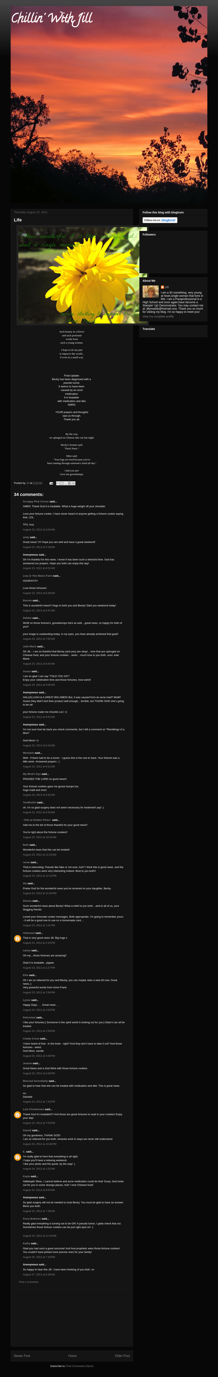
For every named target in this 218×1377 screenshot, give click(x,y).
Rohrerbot (29, 1017)
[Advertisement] (72, 1318)
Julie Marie (29, 646)
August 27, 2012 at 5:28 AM (39, 1274)
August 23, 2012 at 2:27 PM (39, 967)
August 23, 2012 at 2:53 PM (39, 1009)
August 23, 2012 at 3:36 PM (39, 1055)
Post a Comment (28, 1281)
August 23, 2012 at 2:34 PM (39, 992)
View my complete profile (158, 316)
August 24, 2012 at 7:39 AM (39, 1211)
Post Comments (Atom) (79, 1366)
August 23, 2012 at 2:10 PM (39, 942)
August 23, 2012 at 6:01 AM (39, 568)
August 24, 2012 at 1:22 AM (39, 1168)
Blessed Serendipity (35, 1080)
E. (24, 1151)
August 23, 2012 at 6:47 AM (39, 610)
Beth (26, 844)
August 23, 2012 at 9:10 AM (39, 745)
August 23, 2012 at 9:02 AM (39, 716)
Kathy (26, 1243)
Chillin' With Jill (51, 19)
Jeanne (27, 1063)
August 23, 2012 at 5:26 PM (39, 1073)
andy (26, 537)
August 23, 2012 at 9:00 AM (39, 684)
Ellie (25, 975)
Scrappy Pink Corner (36, 501)
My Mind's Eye (32, 773)
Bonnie (27, 600)
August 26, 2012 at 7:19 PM (39, 1257)
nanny (27, 950)
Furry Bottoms (32, 1218)
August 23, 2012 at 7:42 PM (39, 1101)
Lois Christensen (33, 1109)
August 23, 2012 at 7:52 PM (39, 1122)
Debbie (27, 617)
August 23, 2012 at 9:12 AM (39, 766)
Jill (167, 287)
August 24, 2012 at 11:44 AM (39, 1235)
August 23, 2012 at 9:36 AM (39, 812)
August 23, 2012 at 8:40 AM (39, 663)
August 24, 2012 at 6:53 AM (39, 1189)
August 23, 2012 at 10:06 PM (40, 1143)
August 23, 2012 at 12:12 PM (40, 875)
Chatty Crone (31, 1038)
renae (27, 862)
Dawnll (27, 1130)
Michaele (28, 752)
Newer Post (22, 1356)
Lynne (27, 1000)
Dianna (27, 900)
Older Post (122, 1356)
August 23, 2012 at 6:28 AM (39, 593)
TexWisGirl (29, 802)
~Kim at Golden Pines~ (37, 819)
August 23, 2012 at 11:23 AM (39, 854)
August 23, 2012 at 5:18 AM (39, 547)
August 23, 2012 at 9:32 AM (39, 794)
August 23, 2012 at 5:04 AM (39, 529)
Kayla (26, 1176)
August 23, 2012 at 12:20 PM (40, 893)
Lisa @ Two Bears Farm (37, 575)
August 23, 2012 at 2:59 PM (39, 1030)
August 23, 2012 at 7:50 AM (39, 638)
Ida (25, 883)
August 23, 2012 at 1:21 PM (39, 925)
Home (72, 1356)
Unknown (29, 932)
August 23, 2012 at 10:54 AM (39, 837)
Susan (27, 671)
